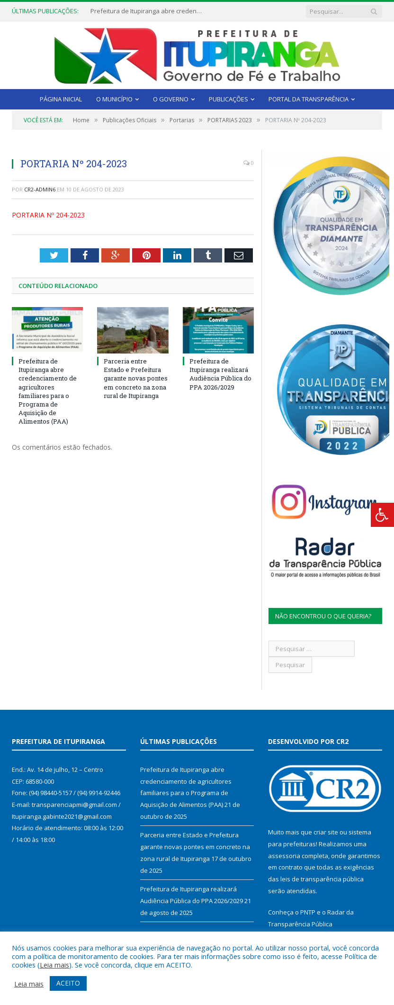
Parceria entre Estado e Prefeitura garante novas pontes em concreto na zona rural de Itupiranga (136, 378)
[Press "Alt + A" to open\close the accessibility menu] (382, 515)
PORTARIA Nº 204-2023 (48, 214)
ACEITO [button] (68, 982)
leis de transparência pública (322, 879)
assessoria (284, 855)
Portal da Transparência (309, 99)
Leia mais (54, 964)
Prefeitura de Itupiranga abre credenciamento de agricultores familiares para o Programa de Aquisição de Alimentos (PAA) (147, 11)
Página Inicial (61, 99)
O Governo (170, 99)
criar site (325, 832)
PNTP (307, 912)
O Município (114, 99)
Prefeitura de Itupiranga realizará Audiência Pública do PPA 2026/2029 (220, 374)
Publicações (228, 99)
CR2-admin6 (39, 189)
